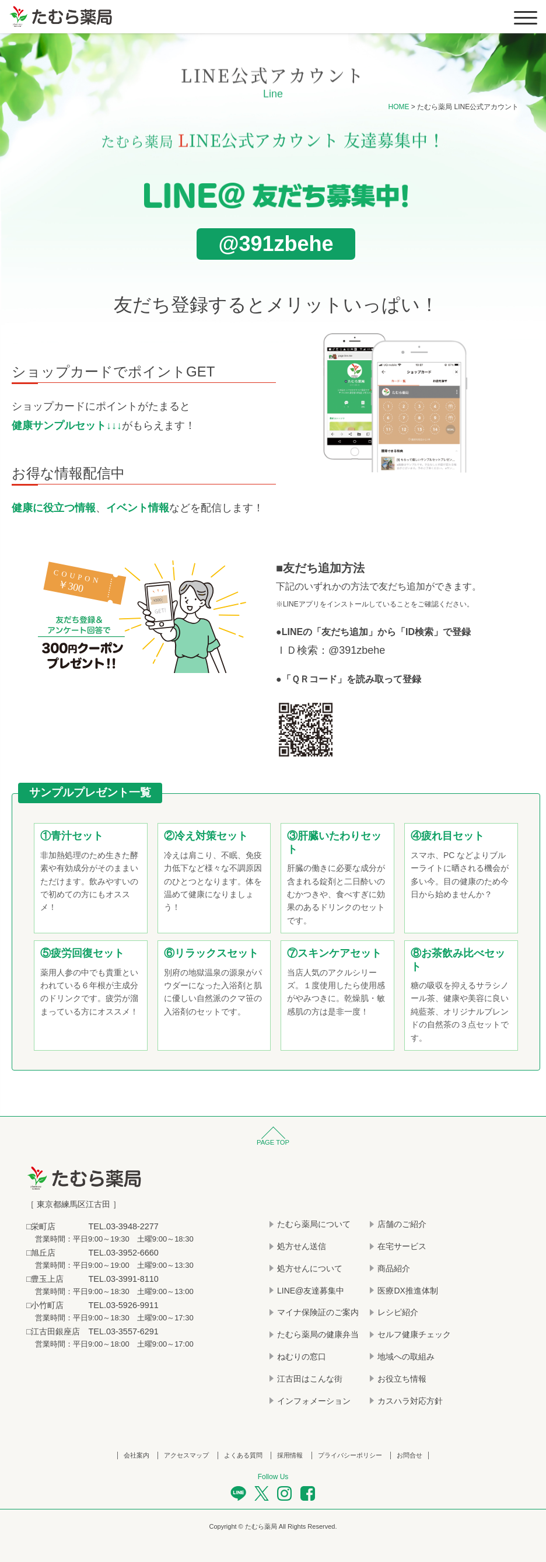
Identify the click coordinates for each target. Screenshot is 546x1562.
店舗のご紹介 (401, 1224)
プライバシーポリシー (350, 1455)
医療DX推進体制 (407, 1290)
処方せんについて (309, 1268)
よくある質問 (243, 1455)
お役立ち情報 (401, 1378)
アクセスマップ (186, 1455)
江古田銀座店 (55, 1329)
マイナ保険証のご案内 (318, 1312)
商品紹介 (393, 1268)
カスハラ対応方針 (410, 1401)
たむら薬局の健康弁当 (318, 1335)
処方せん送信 (301, 1246)
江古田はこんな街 (309, 1378)
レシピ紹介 (397, 1312)
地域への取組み (406, 1357)
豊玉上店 (47, 1278)
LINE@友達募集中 (310, 1290)
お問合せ (409, 1455)
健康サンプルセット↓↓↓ (67, 426)
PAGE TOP (273, 1143)
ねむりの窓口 (301, 1357)
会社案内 (136, 1455)
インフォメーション (314, 1401)
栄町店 (43, 1227)
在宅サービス (401, 1246)
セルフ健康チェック (414, 1335)
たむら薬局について (314, 1224)
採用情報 (290, 1455)
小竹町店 (47, 1304)
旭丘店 (43, 1252)
